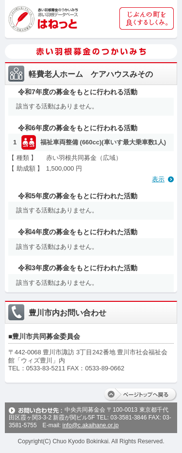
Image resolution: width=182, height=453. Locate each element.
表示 (158, 179)
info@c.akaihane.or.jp (90, 425)
